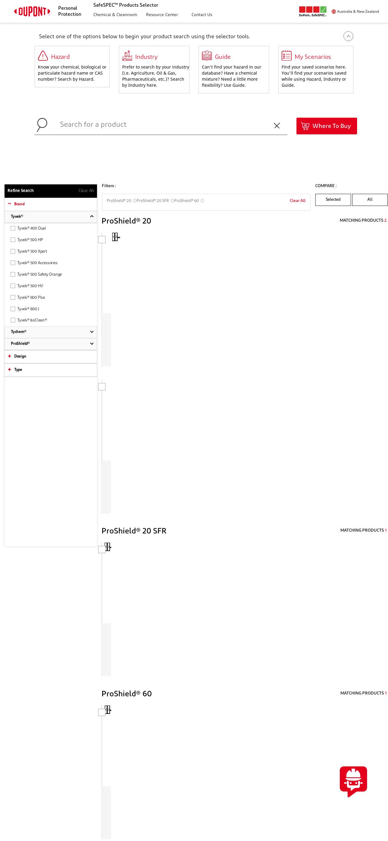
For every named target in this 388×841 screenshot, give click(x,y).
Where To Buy (332, 126)
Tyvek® (17, 217)
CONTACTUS (337, 729)
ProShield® (20, 344)
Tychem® (18, 332)
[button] (114, 15)
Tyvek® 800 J (25, 309)
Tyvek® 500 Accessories (34, 263)
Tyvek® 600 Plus (28, 297)
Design (20, 356)
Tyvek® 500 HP (27, 239)
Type (18, 370)
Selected (333, 200)
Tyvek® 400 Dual (28, 228)
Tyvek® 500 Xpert (29, 251)
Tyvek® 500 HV (27, 286)
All (369, 200)
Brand (19, 204)
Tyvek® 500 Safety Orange (36, 274)
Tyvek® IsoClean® (29, 320)
